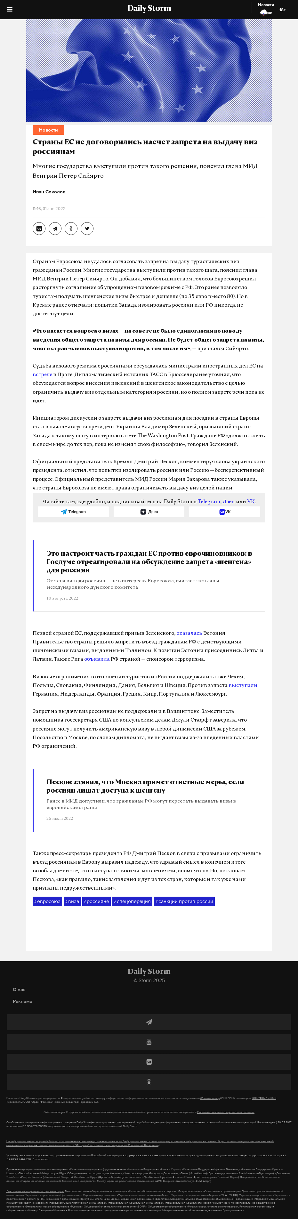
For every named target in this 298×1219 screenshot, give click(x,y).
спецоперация (132, 901)
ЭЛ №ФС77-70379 (264, 1098)
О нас (19, 989)
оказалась (189, 633)
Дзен (228, 502)
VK (251, 502)
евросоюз (47, 901)
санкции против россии (184, 901)
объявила (97, 659)
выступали (243, 685)
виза (72, 901)
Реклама (22, 1001)
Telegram (208, 502)
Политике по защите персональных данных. (225, 1112)
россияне (96, 901)
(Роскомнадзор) (210, 1098)
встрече (42, 374)
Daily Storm (149, 9)
